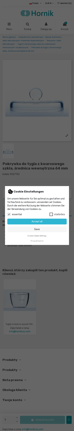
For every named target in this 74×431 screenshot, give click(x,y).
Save (37, 229)
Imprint (40, 241)
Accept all (37, 221)
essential (14, 214)
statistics (57, 214)
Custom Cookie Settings (37, 236)
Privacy (33, 241)
